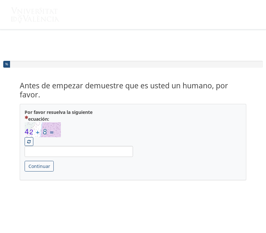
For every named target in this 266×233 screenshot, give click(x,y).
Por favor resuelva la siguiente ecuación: (59, 115)
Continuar (39, 166)
